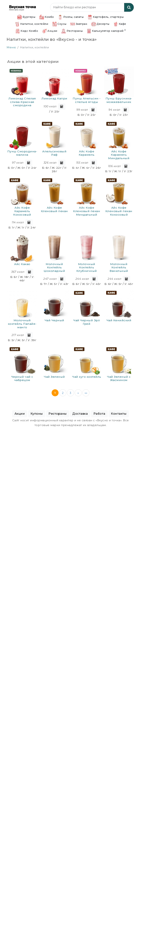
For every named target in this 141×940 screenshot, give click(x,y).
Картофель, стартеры (106, 17)
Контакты (118, 413)
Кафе (119, 24)
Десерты (100, 24)
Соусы (59, 24)
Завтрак (78, 24)
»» (86, 393)
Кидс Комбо (26, 31)
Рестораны (72, 31)
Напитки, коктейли (31, 24)
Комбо (46, 17)
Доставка (80, 413)
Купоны (36, 413)
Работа (99, 413)
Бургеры (26, 17)
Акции (49, 31)
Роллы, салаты (71, 17)
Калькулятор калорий (106, 31)
